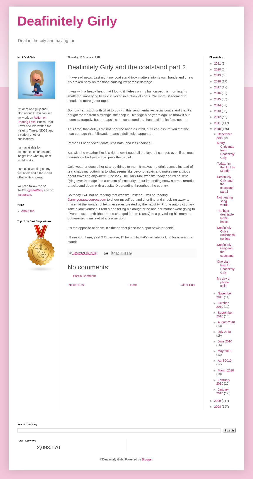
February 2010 (223, 381)
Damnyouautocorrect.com (87, 199)
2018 (218, 81)
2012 (218, 117)
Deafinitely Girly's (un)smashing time (226, 233)
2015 (218, 99)
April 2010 (224, 360)
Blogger (147, 459)
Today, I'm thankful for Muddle (226, 167)
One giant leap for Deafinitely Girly (225, 267)
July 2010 (224, 332)
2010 (218, 129)
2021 (218, 63)
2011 (218, 123)
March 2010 (226, 370)
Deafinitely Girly (67, 21)
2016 (218, 93)
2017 (218, 87)
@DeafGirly (35, 190)
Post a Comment (84, 276)
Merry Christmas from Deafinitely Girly (225, 150)
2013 (218, 111)
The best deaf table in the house (225, 216)
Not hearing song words (225, 201)
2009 (218, 400)
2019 (218, 75)
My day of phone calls (223, 282)
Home (132, 285)
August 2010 (226, 322)
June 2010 (225, 341)
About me (27, 211)
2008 (218, 406)
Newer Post (76, 285)
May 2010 (224, 351)
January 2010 (222, 391)
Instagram (24, 194)
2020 (218, 69)
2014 (218, 105)
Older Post (188, 285)
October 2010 (222, 304)
